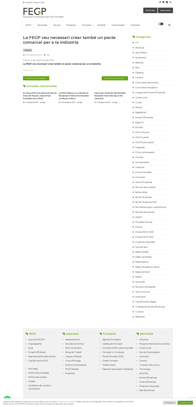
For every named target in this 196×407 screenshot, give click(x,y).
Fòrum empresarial (144, 152)
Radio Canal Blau (143, 257)
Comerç (139, 77)
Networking (141, 192)
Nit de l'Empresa (143, 197)
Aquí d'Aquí (141, 52)
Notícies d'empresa (144, 212)
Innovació (140, 177)
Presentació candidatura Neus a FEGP (37, 78)
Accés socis (165, 10)
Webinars (140, 317)
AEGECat (139, 48)
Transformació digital (145, 302)
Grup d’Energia (73, 361)
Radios (138, 277)
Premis (138, 227)
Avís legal (33, 369)
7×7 (137, 43)
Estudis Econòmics (74, 344)
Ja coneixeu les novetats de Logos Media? (116, 78)
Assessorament (72, 339)
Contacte (135, 25)
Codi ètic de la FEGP (38, 361)
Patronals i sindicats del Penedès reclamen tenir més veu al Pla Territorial (110, 96)
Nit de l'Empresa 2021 (146, 202)
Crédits (31, 381)
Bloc (137, 67)
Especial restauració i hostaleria (117, 369)
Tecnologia (144, 369)
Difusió (138, 107)
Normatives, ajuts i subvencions (150, 207)
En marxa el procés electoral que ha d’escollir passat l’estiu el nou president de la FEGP (39, 96)
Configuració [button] (169, 403)
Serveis (56, 25)
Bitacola (139, 62)
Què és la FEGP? (36, 339)
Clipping (27, 50)
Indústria (139, 167)
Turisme (139, 312)
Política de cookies (37, 377)
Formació (86, 25)
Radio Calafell (142, 252)
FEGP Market (72, 369)
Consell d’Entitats (37, 352)
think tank (140, 297)
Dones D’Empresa (144, 117)
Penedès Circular (143, 222)
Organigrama (35, 344)
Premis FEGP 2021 (144, 237)
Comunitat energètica (146, 87)
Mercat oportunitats (145, 187)
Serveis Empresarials (145, 287)
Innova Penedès (143, 172)
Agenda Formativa (111, 339)
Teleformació (108, 365)
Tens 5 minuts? (142, 292)
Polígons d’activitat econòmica (154, 344)
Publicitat (70, 373)
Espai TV (139, 122)
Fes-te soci (150, 10)
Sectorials (42, 25)
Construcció (141, 97)
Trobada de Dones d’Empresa (150, 307)
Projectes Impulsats (145, 242)
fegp (48, 55)
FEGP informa (142, 132)
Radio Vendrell (142, 272)
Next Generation (73, 348)
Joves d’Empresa (147, 382)
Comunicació (118, 25)
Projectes (71, 25)
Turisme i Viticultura (149, 365)
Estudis (138, 127)
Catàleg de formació (112, 344)
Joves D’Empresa (143, 182)
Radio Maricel (142, 262)
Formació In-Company (113, 352)
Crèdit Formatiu (110, 361)
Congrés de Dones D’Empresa (150, 92)
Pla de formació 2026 (112, 356)
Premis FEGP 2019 (144, 232)
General (139, 157)
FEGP (28, 25)
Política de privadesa (38, 373)
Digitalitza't (140, 112)
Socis (30, 348)
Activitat (101, 25)
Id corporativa (142, 162)
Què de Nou (141, 247)
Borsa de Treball (73, 352)
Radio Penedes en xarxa (147, 267)
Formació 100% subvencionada (117, 348)
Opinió (138, 217)
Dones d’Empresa (148, 377)
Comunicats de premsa (146, 82)
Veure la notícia (28, 70)
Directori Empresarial (75, 365)
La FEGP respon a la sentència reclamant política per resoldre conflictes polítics (74, 96)
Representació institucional (41, 356)
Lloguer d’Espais (73, 356)
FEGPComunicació (144, 142)
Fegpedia (140, 147)
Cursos (138, 102)
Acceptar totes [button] (185, 403)
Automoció (140, 57)
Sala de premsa (146, 390)
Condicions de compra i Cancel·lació (39, 387)
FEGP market (142, 137)
